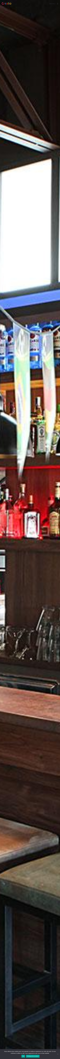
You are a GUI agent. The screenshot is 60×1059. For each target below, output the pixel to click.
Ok (23, 1056)
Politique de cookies (33, 1056)
